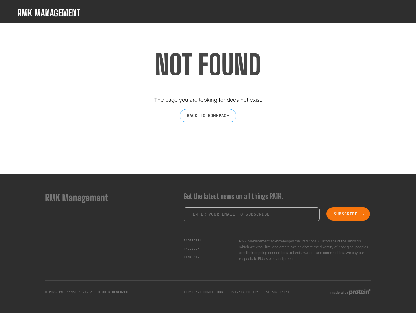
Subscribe (346, 213)
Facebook (192, 249)
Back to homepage (208, 115)
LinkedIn (192, 257)
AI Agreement (277, 292)
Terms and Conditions (203, 292)
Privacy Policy (245, 292)
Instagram (192, 240)
